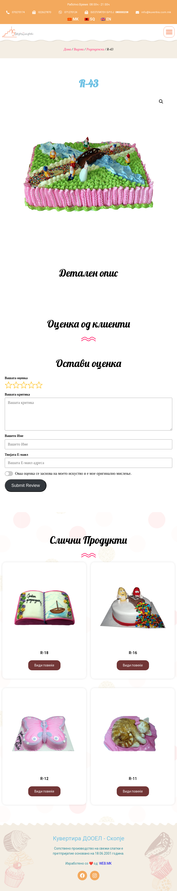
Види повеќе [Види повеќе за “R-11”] (133, 791)
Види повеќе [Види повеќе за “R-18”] (44, 665)
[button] (169, 32)
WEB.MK (105, 863)
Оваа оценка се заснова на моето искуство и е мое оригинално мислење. (73, 473)
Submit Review (25, 485)
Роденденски (95, 49)
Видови (79, 49)
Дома (67, 49)
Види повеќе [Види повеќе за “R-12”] (44, 791)
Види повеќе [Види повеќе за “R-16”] (133, 665)
